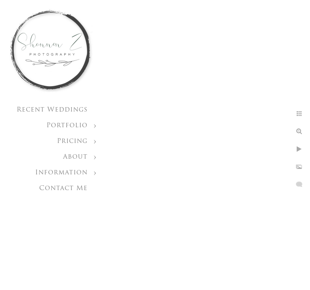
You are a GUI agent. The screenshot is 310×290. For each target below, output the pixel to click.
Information (61, 173)
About (75, 157)
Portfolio (67, 125)
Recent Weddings (52, 110)
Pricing (72, 141)
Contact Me (63, 188)
